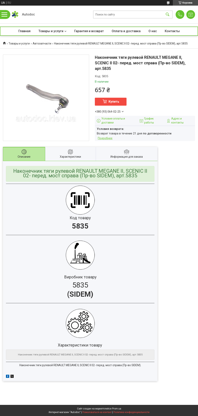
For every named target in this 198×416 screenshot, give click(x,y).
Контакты (172, 31)
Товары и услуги (50, 31)
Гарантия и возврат (89, 31)
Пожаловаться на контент (97, 412)
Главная (24, 31)
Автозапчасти (42, 43)
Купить (114, 101)
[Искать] (167, 14)
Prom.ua (116, 408)
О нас (152, 31)
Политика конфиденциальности (131, 412)
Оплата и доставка (126, 31)
